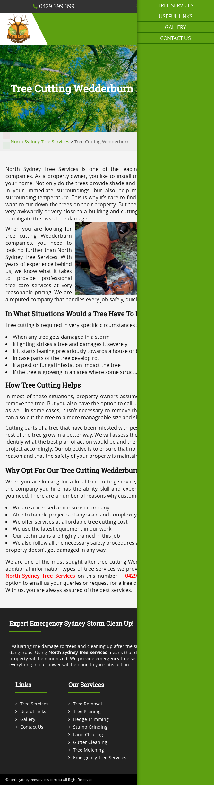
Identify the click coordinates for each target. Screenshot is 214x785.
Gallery (175, 27)
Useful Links (176, 16)
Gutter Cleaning (90, 742)
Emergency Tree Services (99, 758)
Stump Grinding (90, 727)
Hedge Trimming (91, 719)
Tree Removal (87, 704)
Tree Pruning (87, 711)
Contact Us (175, 38)
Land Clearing (88, 734)
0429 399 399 (53, 6)
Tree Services (175, 5)
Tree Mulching (88, 750)
